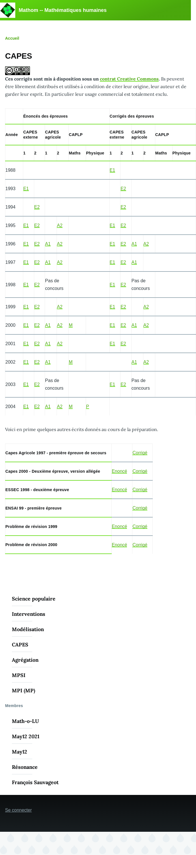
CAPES (20, 644)
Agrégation (25, 660)
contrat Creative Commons (129, 79)
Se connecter (18, 810)
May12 (19, 751)
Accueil (12, 38)
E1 (112, 170)
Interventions (28, 614)
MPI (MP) (23, 690)
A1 (48, 243)
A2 (60, 225)
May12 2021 (25, 736)
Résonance (25, 767)
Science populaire (33, 598)
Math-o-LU (25, 721)
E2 (123, 188)
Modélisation (28, 629)
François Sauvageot (35, 782)
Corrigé (139, 452)
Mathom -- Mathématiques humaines (63, 10)
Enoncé (119, 471)
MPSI (18, 675)
